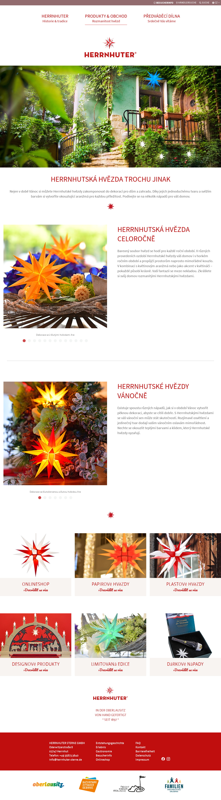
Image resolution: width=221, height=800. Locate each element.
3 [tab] (34, 341)
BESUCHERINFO (163, 2)
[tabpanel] (55, 279)
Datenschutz (143, 755)
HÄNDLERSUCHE (186, 2)
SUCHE (204, 2)
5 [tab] (45, 341)
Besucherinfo (104, 755)
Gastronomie (104, 751)
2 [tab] (29, 341)
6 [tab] (50, 341)
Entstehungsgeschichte (110, 743)
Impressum (142, 759)
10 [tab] (71, 341)
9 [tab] (65, 341)
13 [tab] (86, 341)
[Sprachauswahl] (216, 2)
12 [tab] (81, 341)
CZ (217, 2)
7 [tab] (55, 341)
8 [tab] (60, 341)
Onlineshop (103, 759)
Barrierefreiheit (145, 751)
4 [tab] (39, 341)
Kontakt (140, 747)
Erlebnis (101, 747)
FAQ (138, 743)
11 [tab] (76, 341)
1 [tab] (24, 341)
